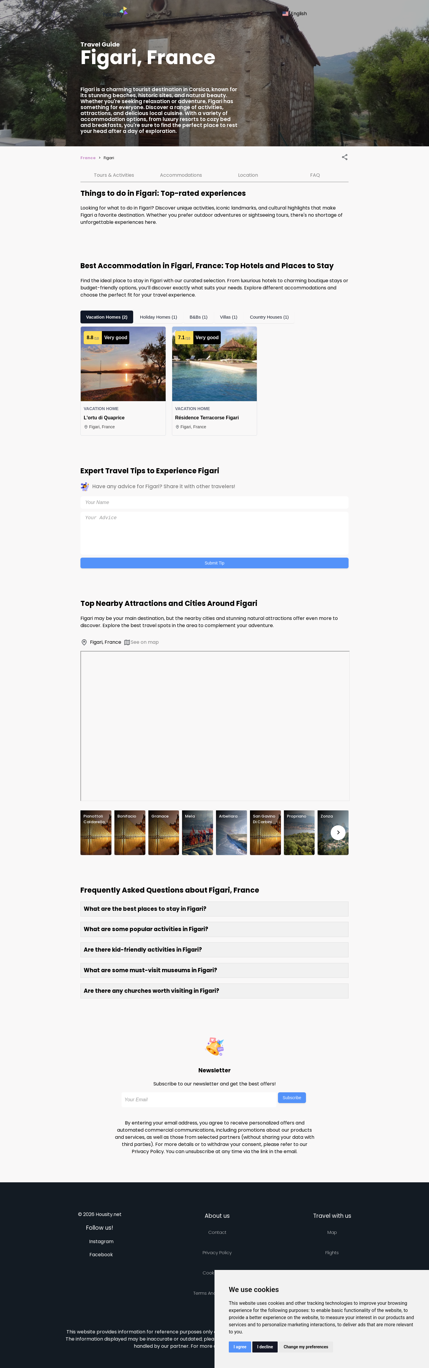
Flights (332, 1252)
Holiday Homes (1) (162, 316)
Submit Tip (214, 563)
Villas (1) (235, 316)
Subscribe (292, 1097)
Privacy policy (217, 1252)
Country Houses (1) (278, 316)
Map (332, 1232)
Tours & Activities (114, 175)
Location (248, 175)
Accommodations (181, 175)
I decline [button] (265, 1346)
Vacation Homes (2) (108, 316)
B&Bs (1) (204, 316)
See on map (141, 642)
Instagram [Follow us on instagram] (101, 1241)
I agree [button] (240, 1346)
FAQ (315, 175)
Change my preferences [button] (306, 1346)
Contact (217, 1232)
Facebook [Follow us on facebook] (101, 1254)
